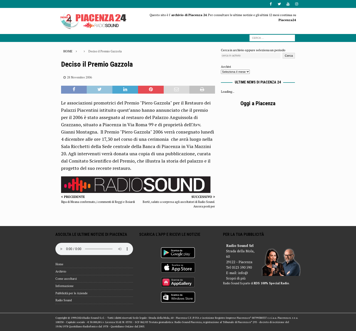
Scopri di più (235, 278)
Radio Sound (63, 300)
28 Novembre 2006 (79, 77)
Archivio (60, 271)
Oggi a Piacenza (257, 103)
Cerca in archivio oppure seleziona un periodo (253, 50)
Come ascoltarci (66, 279)
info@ (243, 272)
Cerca (289, 55)
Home (59, 264)
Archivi (226, 66)
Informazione (64, 286)
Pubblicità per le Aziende (71, 293)
